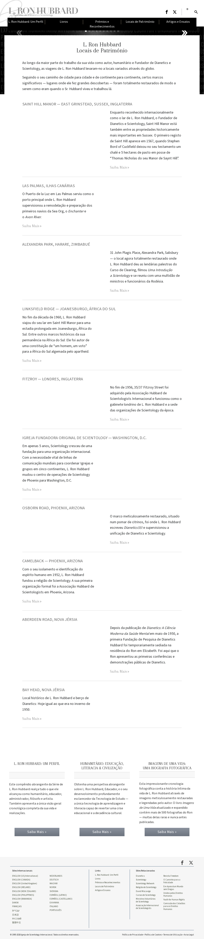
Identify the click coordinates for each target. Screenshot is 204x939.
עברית (16, 910)
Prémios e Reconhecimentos (107, 881)
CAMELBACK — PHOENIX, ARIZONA (52, 561)
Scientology (141, 879)
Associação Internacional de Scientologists (147, 906)
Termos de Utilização (172, 934)
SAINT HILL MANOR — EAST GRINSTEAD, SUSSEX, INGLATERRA (77, 104)
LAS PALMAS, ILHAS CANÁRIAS (48, 186)
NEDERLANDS (56, 875)
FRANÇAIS (17, 906)
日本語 (15, 914)
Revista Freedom (170, 875)
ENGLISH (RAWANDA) (22, 898)
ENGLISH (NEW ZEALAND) (24, 890)
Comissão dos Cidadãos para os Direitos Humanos (174, 906)
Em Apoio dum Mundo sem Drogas (173, 887)
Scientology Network (145, 882)
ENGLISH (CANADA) (21, 879)
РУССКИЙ (16, 918)
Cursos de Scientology (146, 894)
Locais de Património (104, 885)
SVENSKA (54, 890)
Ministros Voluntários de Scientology (145, 899)
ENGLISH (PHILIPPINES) (23, 894)
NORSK (53, 886)
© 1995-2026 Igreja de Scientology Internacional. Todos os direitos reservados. (44, 934)
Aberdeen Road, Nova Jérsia (49, 619)
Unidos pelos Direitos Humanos (173, 894)
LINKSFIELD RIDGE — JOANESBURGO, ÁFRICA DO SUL (69, 309)
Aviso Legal (189, 934)
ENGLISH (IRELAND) (21, 886)
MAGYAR (53, 882)
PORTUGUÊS (55, 909)
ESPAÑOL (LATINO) (58, 894)
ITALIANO (54, 906)
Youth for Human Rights (174, 899)
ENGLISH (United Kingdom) (24, 882)
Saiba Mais (118, 167)
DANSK (15, 902)
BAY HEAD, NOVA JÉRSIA (43, 690)
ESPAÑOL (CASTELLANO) (61, 898)
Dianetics (140, 875)
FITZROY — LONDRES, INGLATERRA (53, 379)
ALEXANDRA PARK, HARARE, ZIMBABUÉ (56, 244)
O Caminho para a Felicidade (171, 880)
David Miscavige (143, 890)
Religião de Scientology (146, 886)
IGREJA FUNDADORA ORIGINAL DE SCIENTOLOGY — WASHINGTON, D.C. (84, 438)
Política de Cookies (153, 934)
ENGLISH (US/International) (25, 875)
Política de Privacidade (132, 934)
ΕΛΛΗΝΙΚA (54, 902)
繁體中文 (16, 922)
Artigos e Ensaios (102, 889)
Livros (97, 878)
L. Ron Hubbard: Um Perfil (106, 874)
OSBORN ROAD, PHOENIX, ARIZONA (53, 508)
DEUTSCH (54, 879)
